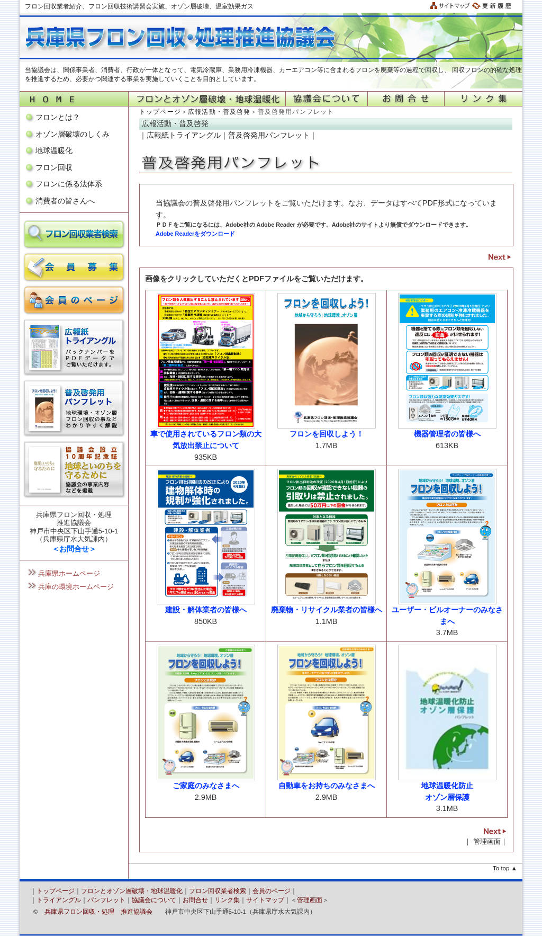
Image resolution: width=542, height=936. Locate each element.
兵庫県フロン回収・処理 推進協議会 (98, 911)
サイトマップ (265, 900)
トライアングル (59, 900)
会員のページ (271, 891)
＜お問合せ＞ (74, 549)
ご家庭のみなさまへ (206, 785)
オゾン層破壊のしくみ (72, 134)
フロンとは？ (57, 117)
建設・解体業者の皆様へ (206, 609)
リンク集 (227, 900)
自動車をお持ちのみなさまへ (326, 785)
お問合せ (195, 900)
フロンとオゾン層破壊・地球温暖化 (132, 891)
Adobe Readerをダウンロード (195, 233)
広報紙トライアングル (184, 135)
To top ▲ (505, 868)
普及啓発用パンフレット (269, 135)
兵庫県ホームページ (69, 573)
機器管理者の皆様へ (447, 434)
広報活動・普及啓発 (219, 112)
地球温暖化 (54, 150)
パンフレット (106, 900)
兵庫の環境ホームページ (76, 587)
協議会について (154, 900)
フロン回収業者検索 (217, 891)
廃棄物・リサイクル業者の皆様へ (326, 609)
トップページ (160, 112)
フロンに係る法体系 (68, 184)
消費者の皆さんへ (65, 201)
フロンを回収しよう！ (327, 434)
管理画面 (487, 841)
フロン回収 (54, 167)
